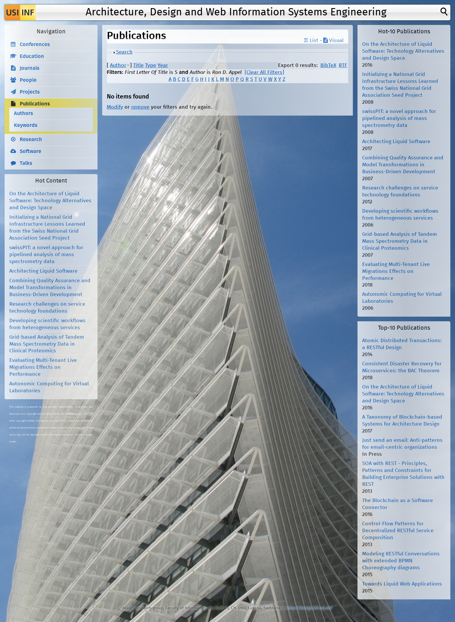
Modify (115, 107)
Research (31, 139)
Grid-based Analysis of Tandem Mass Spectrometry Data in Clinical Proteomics (46, 344)
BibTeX (328, 65)
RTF (343, 65)
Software (30, 151)
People (28, 80)
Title (138, 65)
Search (124, 52)
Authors (23, 113)
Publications (35, 104)
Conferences (35, 44)
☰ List (311, 40)
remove (140, 107)
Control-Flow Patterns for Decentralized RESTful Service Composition (398, 530)
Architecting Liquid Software (43, 271)
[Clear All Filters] (264, 72)
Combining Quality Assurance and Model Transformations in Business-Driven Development (50, 287)
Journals (29, 68)
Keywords (25, 125)
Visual (333, 40)
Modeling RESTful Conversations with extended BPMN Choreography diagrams (401, 560)
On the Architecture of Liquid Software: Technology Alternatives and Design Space (50, 200)
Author (118, 65)
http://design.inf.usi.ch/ (309, 608)
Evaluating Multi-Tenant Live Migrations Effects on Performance (43, 367)
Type (150, 65)
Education (32, 56)
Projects (30, 92)
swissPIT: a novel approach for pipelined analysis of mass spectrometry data (46, 254)
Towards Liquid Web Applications (402, 584)
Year (163, 65)
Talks (26, 163)
